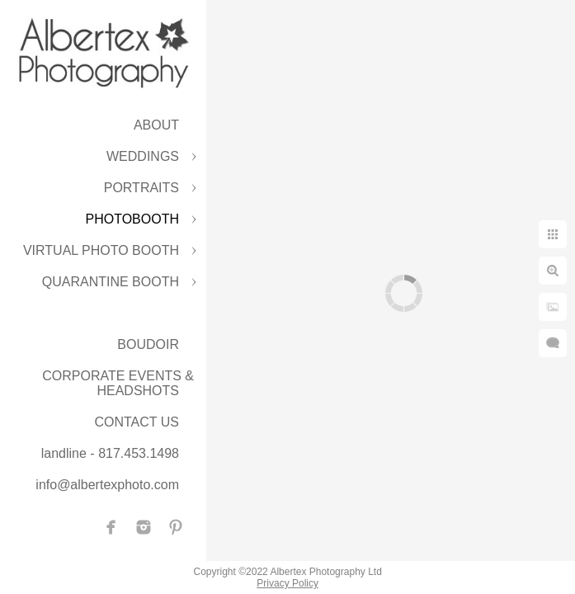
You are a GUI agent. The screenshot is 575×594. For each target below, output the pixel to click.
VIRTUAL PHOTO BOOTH (101, 250)
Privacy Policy (287, 583)
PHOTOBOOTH (133, 219)
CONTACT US (136, 422)
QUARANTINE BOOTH (110, 282)
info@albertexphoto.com (107, 485)
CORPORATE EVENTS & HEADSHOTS (118, 383)
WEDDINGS (142, 156)
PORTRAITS (141, 188)
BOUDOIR (148, 344)
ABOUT (156, 125)
